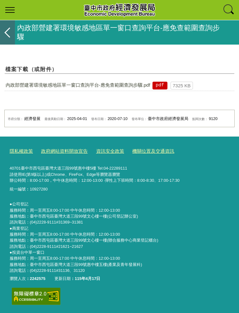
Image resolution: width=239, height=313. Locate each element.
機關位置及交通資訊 (137, 150)
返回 (7, 32)
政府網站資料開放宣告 (58, 150)
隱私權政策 (20, 150)
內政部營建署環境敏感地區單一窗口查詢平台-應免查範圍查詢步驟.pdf (78, 85)
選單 (10, 10)
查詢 (229, 10)
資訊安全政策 (99, 150)
